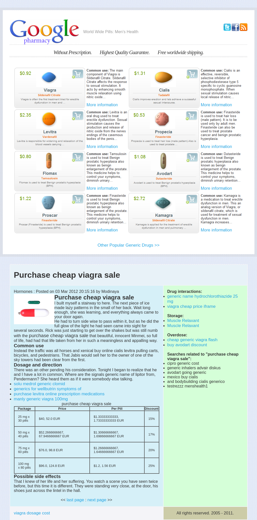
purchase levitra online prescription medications (59, 394)
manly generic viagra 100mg (41, 399)
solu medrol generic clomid (39, 383)
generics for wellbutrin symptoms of (47, 388)
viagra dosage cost (32, 513)
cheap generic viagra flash (192, 339)
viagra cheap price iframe (191, 306)
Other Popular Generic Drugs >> (128, 245)
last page (75, 499)
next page (96, 499)
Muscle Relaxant (183, 320)
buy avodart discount (187, 344)
